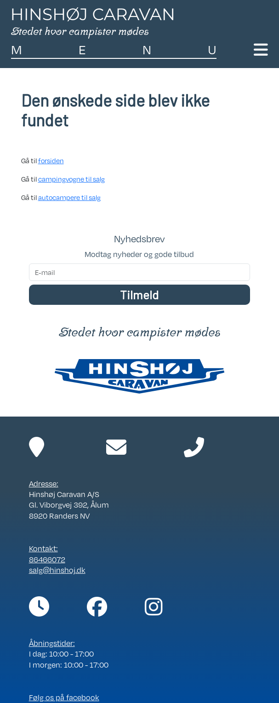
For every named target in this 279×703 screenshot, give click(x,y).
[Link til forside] (92, 22)
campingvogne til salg (71, 179)
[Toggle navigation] (261, 50)
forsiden (51, 160)
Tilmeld (139, 294)
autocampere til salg (69, 197)
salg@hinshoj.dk (57, 570)
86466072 (47, 559)
